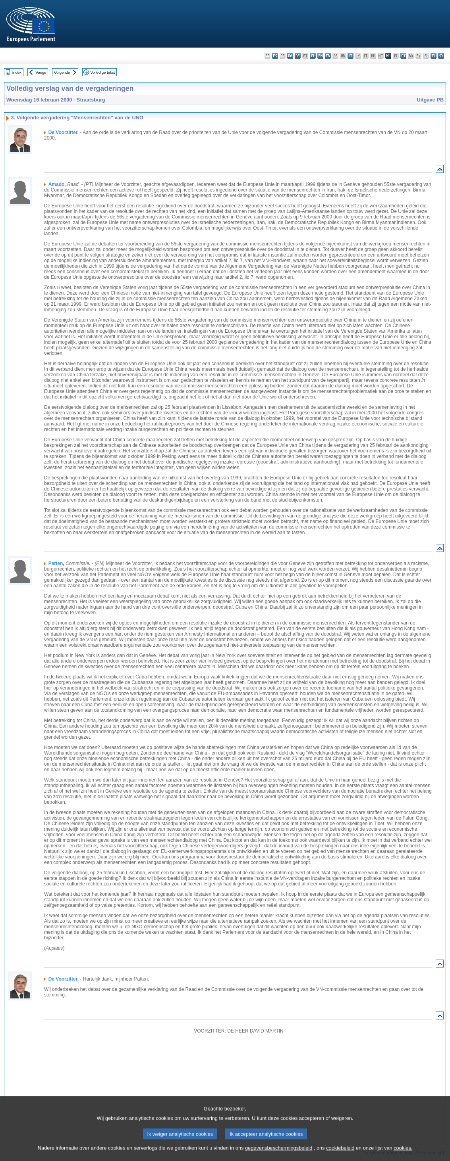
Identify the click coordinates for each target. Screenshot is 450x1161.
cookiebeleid (340, 1155)
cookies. (403, 1155)
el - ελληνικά (313, 56)
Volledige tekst (102, 72)
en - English (320, 56)
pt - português (403, 56)
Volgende (62, 72)
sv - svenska (441, 56)
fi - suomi (433, 56)
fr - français (328, 56)
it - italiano (350, 56)
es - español (275, 56)
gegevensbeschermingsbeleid (278, 1155)
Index (16, 72)
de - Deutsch (298, 56)
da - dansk (290, 56)
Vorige (41, 72)
